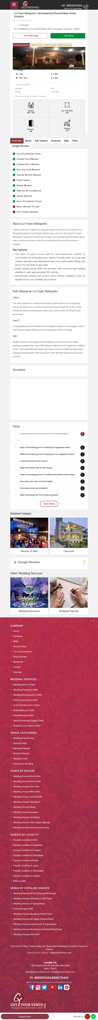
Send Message (30, 35)
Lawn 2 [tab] (50, 45)
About (28, 140)
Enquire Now (25, 1016)
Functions (72, 946)
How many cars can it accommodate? (36, 481)
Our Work (46, 946)
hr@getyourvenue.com (60, 952)
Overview (17, 140)
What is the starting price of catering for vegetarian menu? (45, 447)
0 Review (23, 25)
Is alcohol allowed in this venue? (34, 461)
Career (49, 949)
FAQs (75, 140)
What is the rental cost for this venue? (36, 468)
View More (49, 503)
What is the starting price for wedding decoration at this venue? (47, 474)
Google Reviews (20, 146)
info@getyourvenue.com (63, 972)
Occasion (56, 140)
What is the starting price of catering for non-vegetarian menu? (47, 454)
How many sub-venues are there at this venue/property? (44, 434)
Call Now (68, 35)
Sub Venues (41, 140)
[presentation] (19, 57)
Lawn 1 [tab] (36, 45)
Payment (83, 946)
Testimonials (35, 946)
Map (66, 140)
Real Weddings (60, 946)
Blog (25, 946)
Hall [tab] (64, 45)
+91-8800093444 (71, 5)
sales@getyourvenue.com (37, 972)
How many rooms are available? (34, 488)
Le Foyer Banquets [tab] (21, 45)
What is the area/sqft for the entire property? (39, 495)
